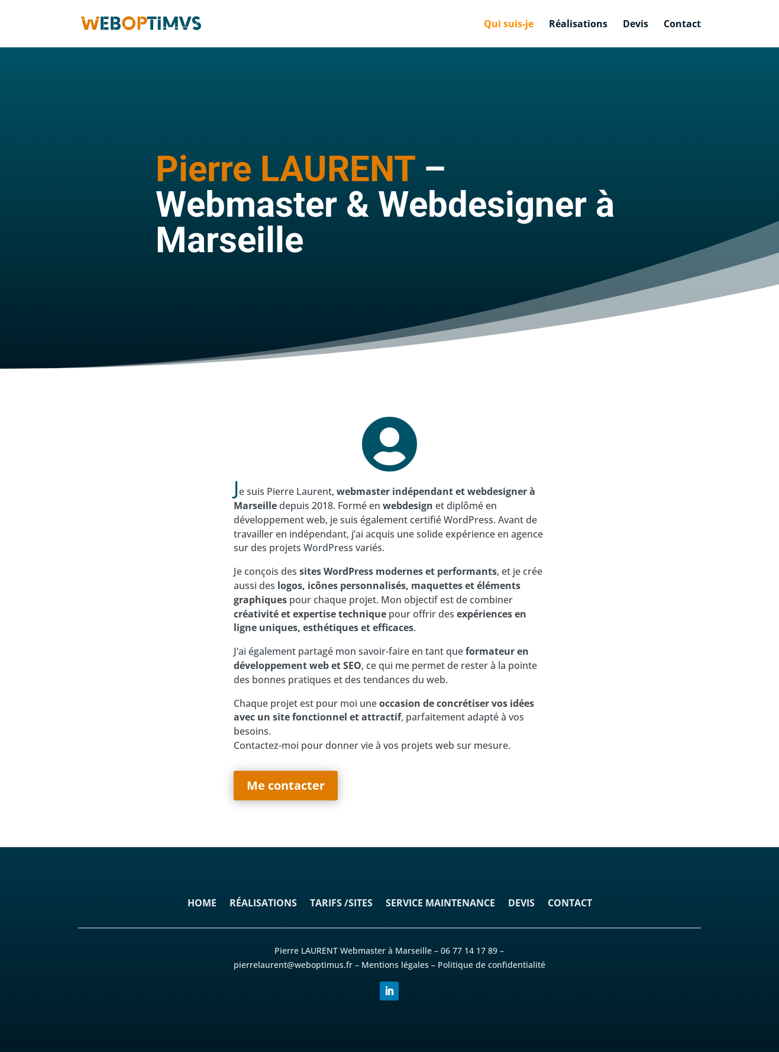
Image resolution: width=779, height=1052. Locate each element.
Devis (635, 25)
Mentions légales (395, 964)
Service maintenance (440, 904)
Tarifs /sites (341, 904)
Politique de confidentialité (491, 964)
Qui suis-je (509, 25)
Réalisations (578, 25)
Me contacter (286, 785)
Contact (682, 25)
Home (202, 904)
